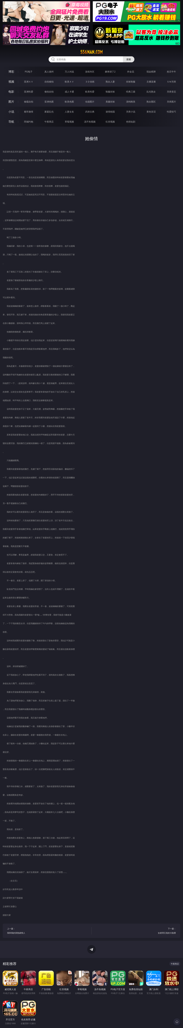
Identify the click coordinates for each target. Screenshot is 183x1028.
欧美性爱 (89, 91)
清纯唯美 (130, 101)
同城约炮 (28, 121)
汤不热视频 (90, 121)
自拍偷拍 (49, 81)
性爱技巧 (171, 111)
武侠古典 (89, 111)
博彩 (11, 71)
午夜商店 (49, 121)
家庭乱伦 (49, 111)
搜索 (128, 59)
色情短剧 (130, 121)
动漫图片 (89, 101)
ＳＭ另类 (171, 81)
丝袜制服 (130, 81)
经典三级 (130, 91)
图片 (11, 102)
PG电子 (28, 71)
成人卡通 (69, 91)
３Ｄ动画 (89, 81)
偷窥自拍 (28, 101)
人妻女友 (69, 111)
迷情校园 (110, 111)
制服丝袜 (110, 91)
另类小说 (130, 111)
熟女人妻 (110, 81)
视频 (11, 81)
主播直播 (151, 81)
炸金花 (130, 71)
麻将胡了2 (110, 71)
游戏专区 (89, 71)
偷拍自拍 (49, 91)
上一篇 (47, 931)
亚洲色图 (49, 101)
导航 (11, 122)
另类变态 (171, 91)
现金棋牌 (151, 71)
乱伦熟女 (151, 91)
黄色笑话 (151, 111)
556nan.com (91, 52)
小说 (11, 112)
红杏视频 (110, 121)
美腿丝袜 (110, 101)
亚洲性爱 (28, 91)
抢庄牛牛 (171, 71)
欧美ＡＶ (69, 81)
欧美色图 (69, 101)
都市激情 (28, 111)
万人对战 (69, 71)
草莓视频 (69, 121)
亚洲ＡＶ (28, 81)
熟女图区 (151, 101)
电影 (11, 91)
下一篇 (136, 931)
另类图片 (171, 101)
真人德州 (49, 71)
